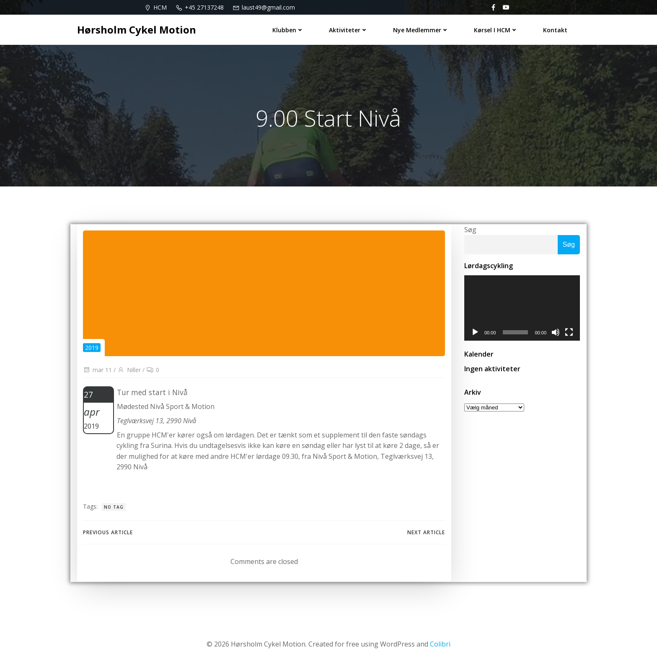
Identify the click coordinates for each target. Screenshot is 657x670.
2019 (91, 348)
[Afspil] (475, 333)
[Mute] (556, 333)
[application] (522, 308)
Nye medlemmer (421, 30)
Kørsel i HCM (496, 30)
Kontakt (555, 30)
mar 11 (97, 371)
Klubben (288, 30)
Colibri (440, 645)
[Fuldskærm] (569, 333)
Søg (470, 230)
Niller (129, 371)
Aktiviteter (348, 30)
